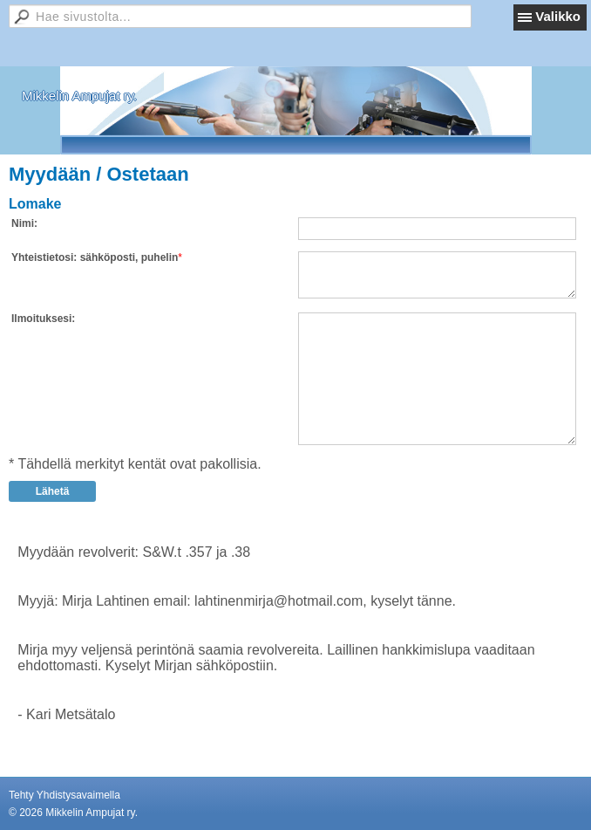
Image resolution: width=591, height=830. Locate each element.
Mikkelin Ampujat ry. (79, 95)
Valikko (558, 16)
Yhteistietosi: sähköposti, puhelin (94, 257)
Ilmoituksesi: (43, 318)
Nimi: (24, 223)
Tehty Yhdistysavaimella (64, 795)
